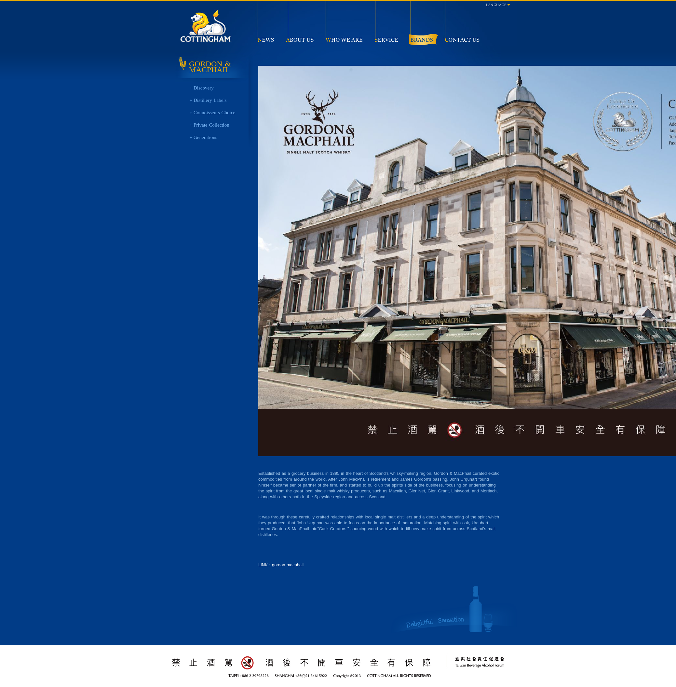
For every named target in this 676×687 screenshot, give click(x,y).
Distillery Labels (210, 100)
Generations (205, 137)
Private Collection (211, 125)
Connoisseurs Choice (214, 112)
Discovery (204, 87)
